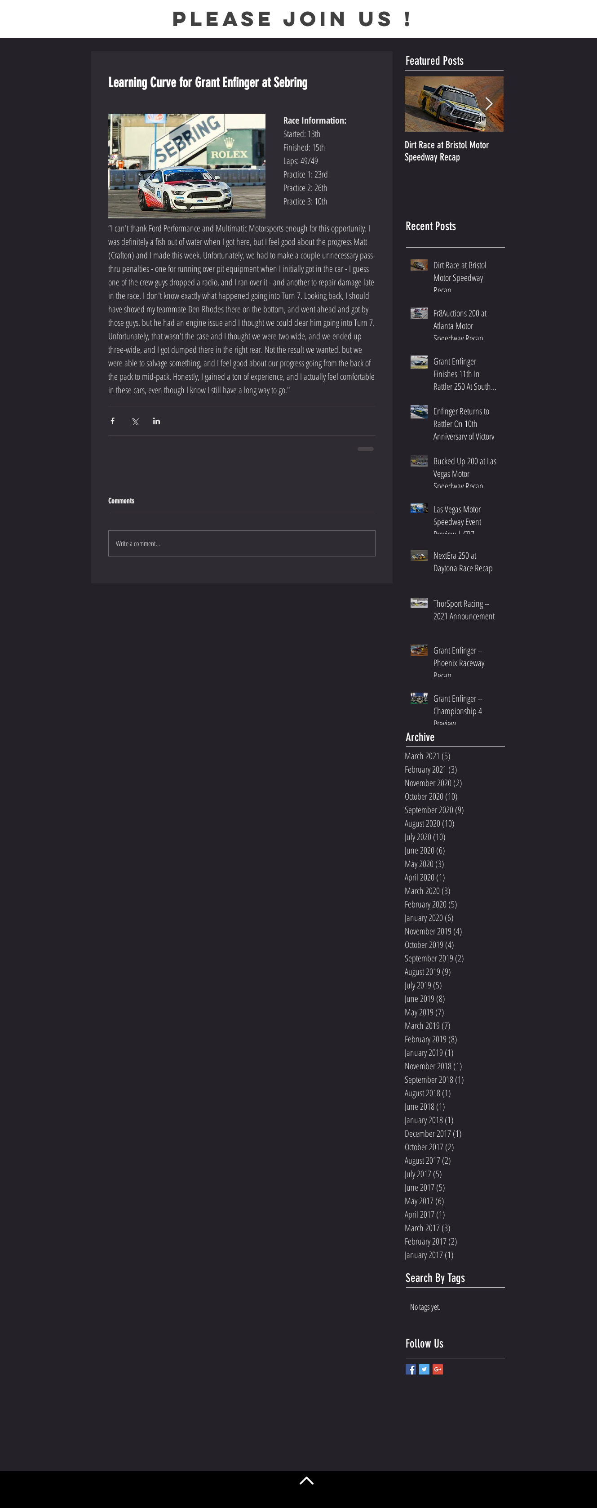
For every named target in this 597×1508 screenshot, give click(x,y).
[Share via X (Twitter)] (134, 421)
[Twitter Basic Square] (424, 1369)
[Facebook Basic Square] (411, 1369)
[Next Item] (489, 104)
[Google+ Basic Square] (438, 1369)
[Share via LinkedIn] (156, 421)
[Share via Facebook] (112, 421)
